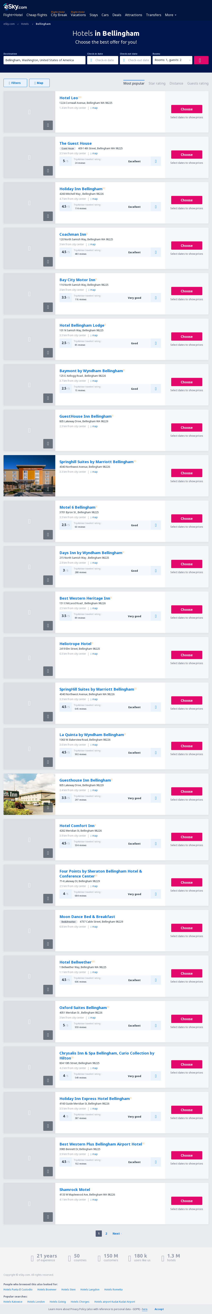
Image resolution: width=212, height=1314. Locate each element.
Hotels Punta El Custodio (18, 1289)
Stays (94, 15)
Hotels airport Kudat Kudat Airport (114, 1301)
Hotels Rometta (113, 1289)
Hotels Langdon (90, 1289)
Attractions (133, 15)
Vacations (78, 15)
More (169, 15)
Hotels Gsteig (58, 1301)
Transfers (153, 15)
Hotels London (36, 1301)
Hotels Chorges (80, 1301)
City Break (59, 15)
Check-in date (95, 53)
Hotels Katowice (13, 1301)
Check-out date (128, 53)
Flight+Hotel (13, 15)
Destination (10, 53)
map (94, 108)
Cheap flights (36, 15)
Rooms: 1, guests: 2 (168, 60)
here (144, 1309)
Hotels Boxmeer (47, 1289)
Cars (105, 15)
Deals (116, 15)
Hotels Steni (68, 1289)
